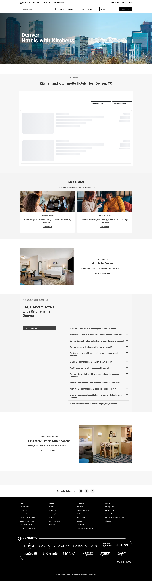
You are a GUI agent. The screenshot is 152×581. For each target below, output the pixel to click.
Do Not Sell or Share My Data (114, 517)
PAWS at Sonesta (54, 521)
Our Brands (36, 2)
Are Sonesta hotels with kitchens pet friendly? (89, 368)
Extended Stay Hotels (27, 521)
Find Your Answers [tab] (31, 328)
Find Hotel (126, 9)
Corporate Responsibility (85, 528)
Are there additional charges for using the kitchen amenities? (96, 335)
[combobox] (38, 9)
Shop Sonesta (53, 525)
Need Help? (52, 514)
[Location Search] (38, 9)
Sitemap (108, 521)
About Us (80, 507)
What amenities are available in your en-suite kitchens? (93, 329)
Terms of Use (109, 514)
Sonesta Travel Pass (83, 510)
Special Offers (47, 2)
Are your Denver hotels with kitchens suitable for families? (95, 383)
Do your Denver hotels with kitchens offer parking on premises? (97, 341)
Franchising (81, 517)
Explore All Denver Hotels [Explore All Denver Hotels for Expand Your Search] (102, 273)
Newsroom (80, 525)
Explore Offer (47, 226)
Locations (23, 510)
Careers (79, 521)
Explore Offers (104, 226)
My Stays (123, 2)
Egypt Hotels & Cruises (27, 517)
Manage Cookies (110, 510)
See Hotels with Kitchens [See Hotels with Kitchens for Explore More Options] (49, 451)
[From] (62, 9)
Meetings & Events (59, 2)
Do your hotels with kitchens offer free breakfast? (91, 347)
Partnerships (81, 514)
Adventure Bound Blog (27, 528)
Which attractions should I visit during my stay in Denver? (94, 403)
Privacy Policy (109, 507)
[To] (70, 9)
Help (130, 2)
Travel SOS (51, 517)
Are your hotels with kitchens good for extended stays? (93, 389)
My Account (52, 510)
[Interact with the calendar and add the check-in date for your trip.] (76, 9)
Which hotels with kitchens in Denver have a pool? (91, 362)
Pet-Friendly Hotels (26, 525)
